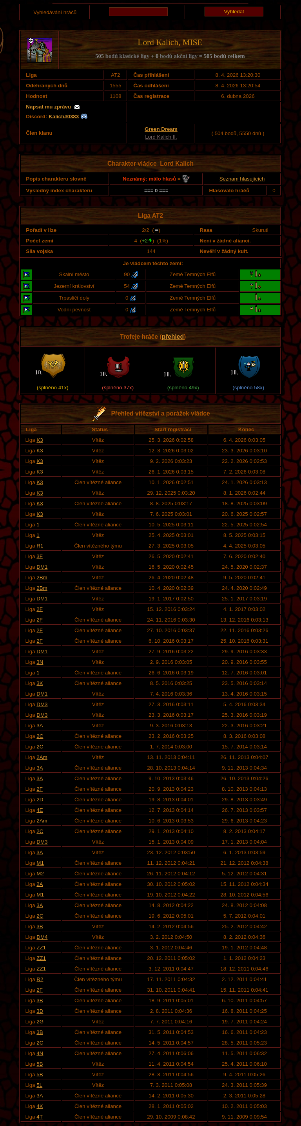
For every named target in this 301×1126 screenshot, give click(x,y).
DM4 (41, 937)
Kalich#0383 (64, 116)
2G (40, 1022)
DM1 (41, 567)
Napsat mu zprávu (48, 107)
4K (39, 1106)
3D (39, 1011)
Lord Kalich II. (161, 137)
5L (39, 1085)
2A (39, 884)
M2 (40, 874)
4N (39, 1053)
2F (39, 609)
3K (39, 683)
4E (39, 810)
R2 (39, 979)
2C (39, 736)
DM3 (41, 704)
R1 (39, 546)
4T (39, 1117)
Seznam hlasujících (242, 179)
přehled (173, 336)
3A (39, 725)
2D (39, 799)
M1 (40, 863)
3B (39, 926)
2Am (41, 757)
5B (39, 1064)
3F (39, 556)
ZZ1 (41, 948)
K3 (39, 440)
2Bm (41, 577)
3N (39, 662)
